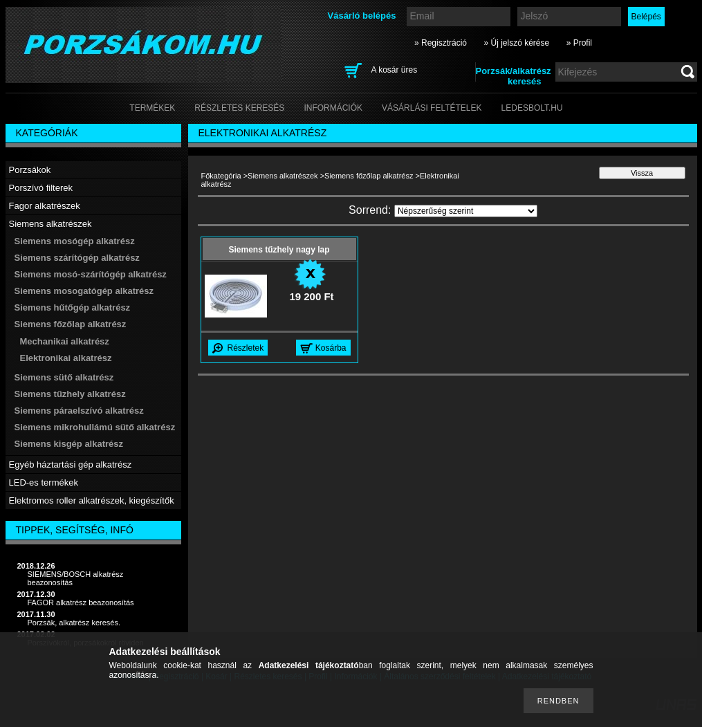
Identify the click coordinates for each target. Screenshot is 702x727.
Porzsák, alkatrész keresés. (74, 622)
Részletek (246, 348)
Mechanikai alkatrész (64, 341)
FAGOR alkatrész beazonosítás (81, 602)
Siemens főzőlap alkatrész (368, 176)
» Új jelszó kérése (516, 43)
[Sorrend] (465, 211)
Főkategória (221, 176)
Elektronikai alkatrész (66, 358)
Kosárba (331, 348)
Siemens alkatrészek (283, 176)
